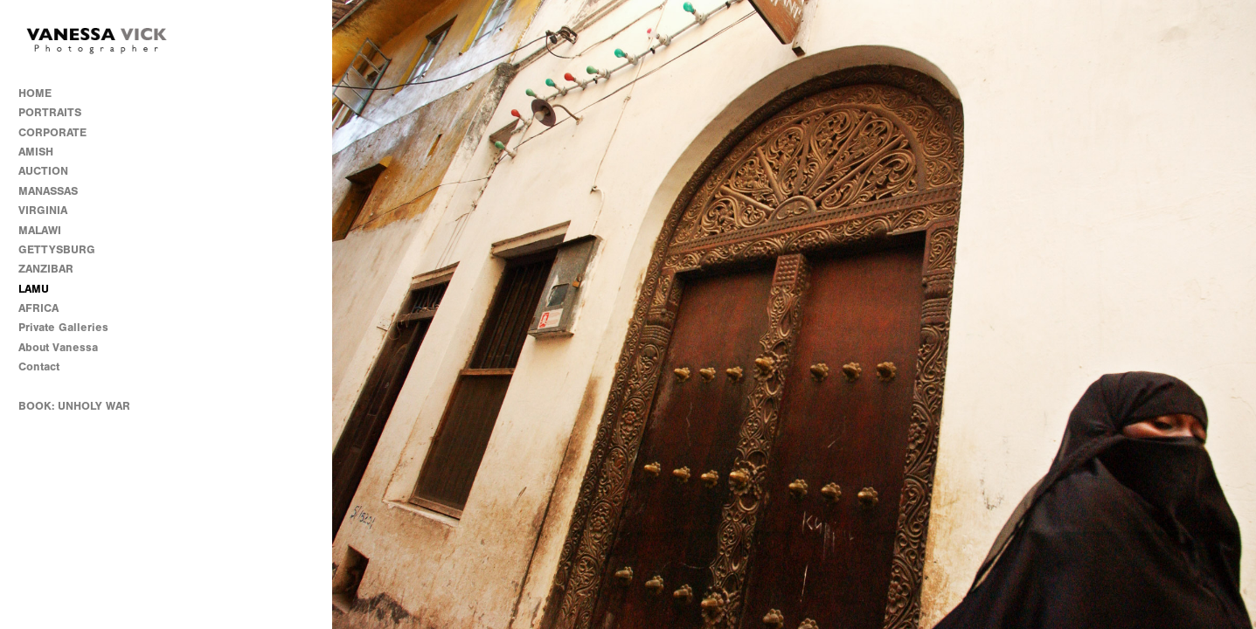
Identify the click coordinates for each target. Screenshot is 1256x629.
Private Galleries (63, 327)
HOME (35, 93)
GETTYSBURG (56, 249)
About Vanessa (58, 347)
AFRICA (38, 307)
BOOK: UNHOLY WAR (74, 405)
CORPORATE (52, 132)
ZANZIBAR (45, 268)
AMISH (35, 151)
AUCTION (43, 170)
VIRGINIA (42, 210)
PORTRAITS (49, 112)
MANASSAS (48, 190)
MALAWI (39, 230)
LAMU (33, 288)
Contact (38, 366)
